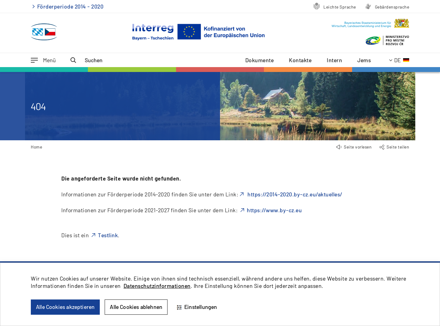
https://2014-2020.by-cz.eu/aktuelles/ (294, 194)
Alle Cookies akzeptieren (65, 306)
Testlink (108, 235)
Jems (364, 60)
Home (36, 146)
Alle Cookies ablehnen (136, 306)
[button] (354, 147)
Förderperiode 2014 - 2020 (70, 6)
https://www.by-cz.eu (274, 210)
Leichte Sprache (339, 6)
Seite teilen (398, 146)
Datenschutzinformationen (157, 285)
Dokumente (259, 60)
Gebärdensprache (392, 6)
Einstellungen (196, 307)
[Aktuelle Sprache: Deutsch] (399, 60)
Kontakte (300, 60)
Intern (334, 60)
